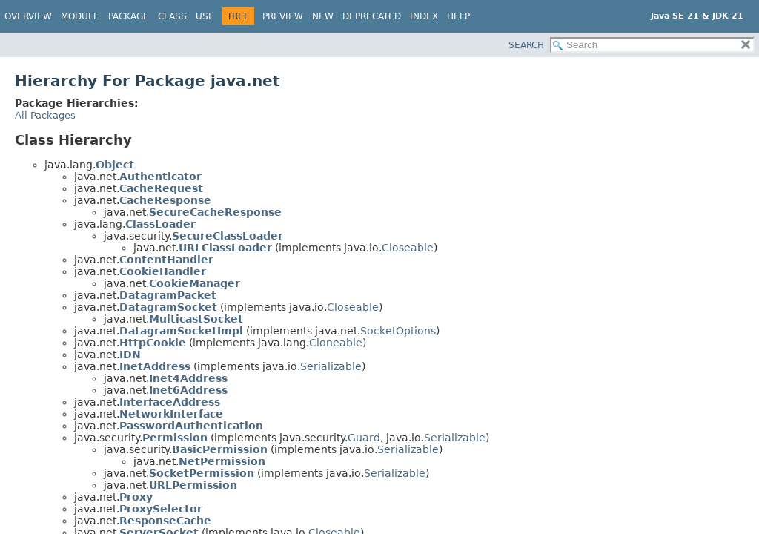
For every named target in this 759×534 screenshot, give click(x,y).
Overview (28, 16)
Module (80, 16)
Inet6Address (188, 390)
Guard (364, 438)
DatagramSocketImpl (181, 331)
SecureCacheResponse (215, 212)
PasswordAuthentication (191, 426)
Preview (282, 16)
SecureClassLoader (227, 236)
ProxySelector (160, 509)
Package (128, 16)
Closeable (408, 248)
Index (424, 16)
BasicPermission (220, 449)
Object (115, 165)
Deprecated (371, 16)
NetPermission (222, 461)
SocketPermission (201, 473)
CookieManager (194, 283)
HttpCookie (152, 343)
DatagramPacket (167, 295)
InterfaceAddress (169, 402)
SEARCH (526, 45)
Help (458, 16)
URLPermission (193, 485)
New (323, 16)
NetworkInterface (171, 414)
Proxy (136, 497)
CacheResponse (165, 200)
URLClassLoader (225, 248)
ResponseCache (165, 521)
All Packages (45, 115)
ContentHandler (166, 260)
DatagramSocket (168, 307)
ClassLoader (160, 224)
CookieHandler (162, 271)
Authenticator (160, 176)
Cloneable (335, 343)
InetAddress (154, 366)
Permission (175, 438)
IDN (130, 354)
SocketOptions (398, 331)
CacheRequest (161, 188)
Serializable (331, 366)
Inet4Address (188, 378)
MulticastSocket (196, 319)
